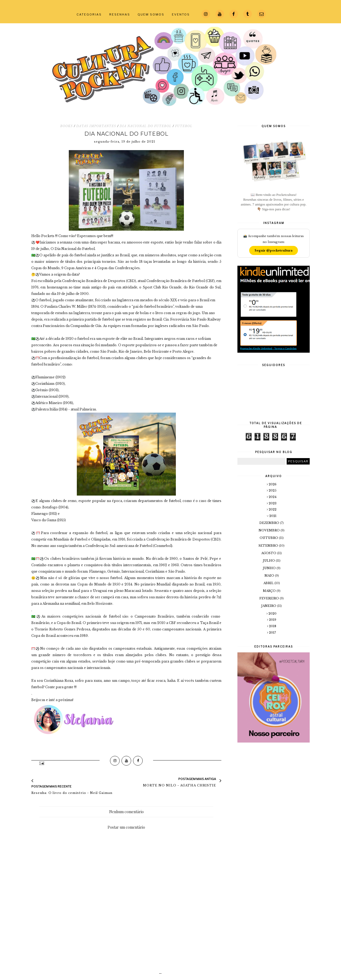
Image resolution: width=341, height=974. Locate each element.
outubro (269, 538)
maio (269, 575)
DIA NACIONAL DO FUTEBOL (146, 126)
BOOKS (66, 126)
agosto (269, 553)
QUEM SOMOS (151, 14)
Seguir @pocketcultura (274, 250)
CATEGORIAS (89, 14)
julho (269, 560)
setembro (269, 545)
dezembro (269, 523)
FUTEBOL (183, 126)
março (269, 591)
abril (268, 583)
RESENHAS (119, 14)
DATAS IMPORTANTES (96, 126)
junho (269, 568)
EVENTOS (181, 14)
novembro (270, 530)
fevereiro (269, 598)
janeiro (269, 606)
